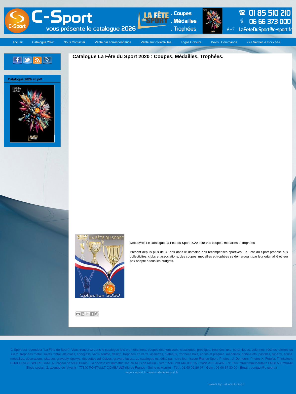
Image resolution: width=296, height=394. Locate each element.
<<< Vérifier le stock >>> (264, 42)
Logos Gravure (191, 42)
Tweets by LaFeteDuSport (225, 384)
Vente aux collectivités (156, 42)
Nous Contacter (74, 42)
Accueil (18, 42)
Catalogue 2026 (43, 42)
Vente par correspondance (113, 42)
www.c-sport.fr (135, 372)
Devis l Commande (224, 42)
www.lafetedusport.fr (163, 372)
